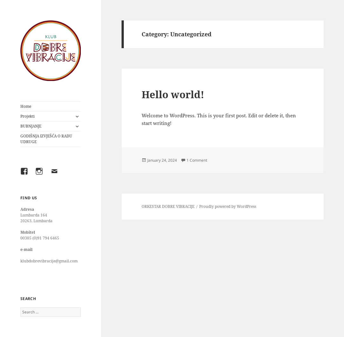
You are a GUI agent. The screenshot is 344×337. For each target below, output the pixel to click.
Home (25, 106)
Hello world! (173, 94)
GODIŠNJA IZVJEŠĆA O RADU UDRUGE (46, 138)
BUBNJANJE (30, 126)
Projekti (27, 116)
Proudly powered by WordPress (227, 206)
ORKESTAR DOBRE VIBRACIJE (168, 206)
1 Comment (196, 160)
